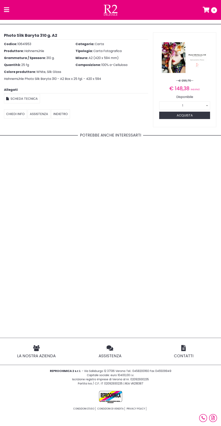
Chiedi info (15, 114)
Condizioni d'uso (83, 408)
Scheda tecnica (22, 98)
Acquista (185, 115)
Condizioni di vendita (110, 408)
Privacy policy (136, 408)
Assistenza (39, 114)
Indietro (60, 114)
